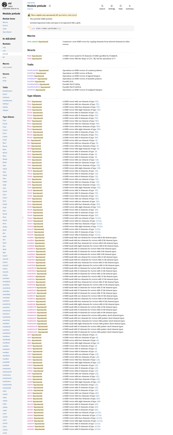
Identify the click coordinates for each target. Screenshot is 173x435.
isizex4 (30, 224)
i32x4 (29, 185)
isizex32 (30, 232)
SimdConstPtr (32, 70)
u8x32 (29, 349)
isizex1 (30, 218)
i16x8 (29, 168)
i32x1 (29, 179)
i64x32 (30, 213)
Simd (29, 59)
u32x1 (29, 374)
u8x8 (29, 343)
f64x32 (30, 135)
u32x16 (30, 385)
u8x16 (29, 346)
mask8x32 (31, 251)
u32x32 (30, 387)
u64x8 (29, 401)
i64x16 (30, 210)
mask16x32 (31, 271)
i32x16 (29, 190)
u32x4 (29, 379)
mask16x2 (31, 260)
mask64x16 (31, 307)
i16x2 (29, 163)
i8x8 (29, 149)
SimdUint (31, 90)
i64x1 (29, 199)
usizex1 (30, 412)
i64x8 (29, 207)
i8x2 (29, 143)
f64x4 (29, 126)
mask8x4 (30, 243)
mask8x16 (31, 249)
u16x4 (29, 360)
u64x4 (29, 399)
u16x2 (29, 357)
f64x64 (30, 138)
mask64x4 (31, 301)
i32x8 (29, 188)
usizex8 (30, 421)
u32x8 (29, 382)
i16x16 (29, 171)
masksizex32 (32, 329)
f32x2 (29, 104)
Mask (29, 56)
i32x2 (29, 182)
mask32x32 (31, 290)
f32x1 (29, 101)
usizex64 (30, 429)
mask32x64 (31, 293)
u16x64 (30, 371)
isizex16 (30, 229)
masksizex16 (32, 326)
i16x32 (29, 174)
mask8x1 (30, 237)
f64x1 (29, 121)
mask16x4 (31, 262)
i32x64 (30, 196)
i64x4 (29, 204)
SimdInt (30, 76)
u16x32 (30, 368)
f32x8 (29, 110)
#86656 (73, 15)
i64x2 (29, 201)
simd (33, 3)
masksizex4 (32, 321)
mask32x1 (31, 276)
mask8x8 (30, 246)
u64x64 (30, 410)
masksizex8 (32, 324)
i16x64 (30, 176)
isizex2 (30, 221)
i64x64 (30, 215)
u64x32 (30, 407)
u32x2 (29, 376)
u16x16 (30, 365)
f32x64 (30, 118)
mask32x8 (31, 285)
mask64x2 (31, 299)
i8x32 (29, 154)
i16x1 (29, 160)
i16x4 (29, 165)
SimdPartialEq (33, 84)
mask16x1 (31, 257)
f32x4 (29, 107)
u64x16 (30, 404)
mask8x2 (30, 240)
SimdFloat (31, 73)
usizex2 (30, 415)
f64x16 (30, 132)
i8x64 (29, 157)
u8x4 (29, 340)
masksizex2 (31, 318)
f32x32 (29, 115)
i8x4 (29, 146)
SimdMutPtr (32, 79)
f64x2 (29, 124)
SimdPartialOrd (33, 87)
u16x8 (29, 362)
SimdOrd (31, 81)
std (9, 3)
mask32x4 (31, 282)
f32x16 (29, 113)
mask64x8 (31, 304)
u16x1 (29, 354)
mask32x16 (31, 287)
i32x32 (29, 193)
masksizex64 (32, 332)
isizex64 (30, 235)
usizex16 (30, 424)
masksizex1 (31, 315)
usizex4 (30, 418)
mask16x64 (31, 274)
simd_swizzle (32, 42)
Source (30, 9)
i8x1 (29, 140)
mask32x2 (31, 279)
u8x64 (29, 351)
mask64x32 (31, 310)
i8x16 (29, 151)
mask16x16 (31, 268)
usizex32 (30, 426)
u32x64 (30, 390)
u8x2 (29, 337)
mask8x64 (31, 254)
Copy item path (50, 6)
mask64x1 (31, 296)
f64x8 (29, 129)
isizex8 (30, 226)
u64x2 (29, 396)
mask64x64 (31, 312)
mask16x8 (31, 265)
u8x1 (29, 335)
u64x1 (29, 393)
